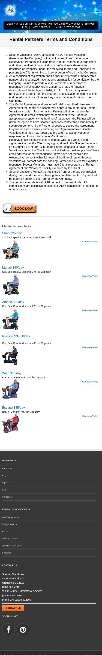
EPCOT (5, 531)
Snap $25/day (12, 233)
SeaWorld (6, 553)
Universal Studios (10, 538)
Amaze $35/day (13, 302)
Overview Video (90, 241)
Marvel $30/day (13, 267)
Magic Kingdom (9, 524)
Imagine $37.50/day (16, 336)
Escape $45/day (13, 407)
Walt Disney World (10, 517)
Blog (4, 490)
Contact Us (7, 497)
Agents (5, 482)
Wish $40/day (11, 373)
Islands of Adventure (11, 546)
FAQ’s (5, 475)
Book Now (7, 468)
